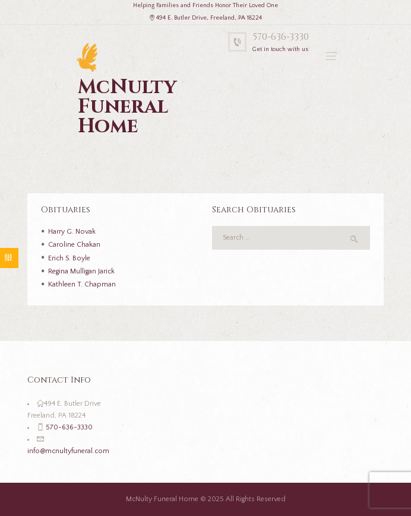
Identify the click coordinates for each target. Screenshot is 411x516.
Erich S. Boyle (69, 258)
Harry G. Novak (72, 231)
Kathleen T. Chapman (82, 284)
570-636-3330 (280, 37)
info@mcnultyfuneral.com (68, 451)
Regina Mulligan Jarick (81, 271)
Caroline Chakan (74, 245)
